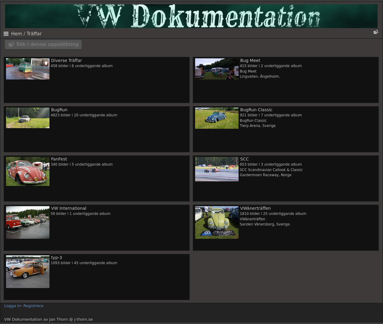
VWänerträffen (255, 208)
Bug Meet (250, 60)
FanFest (59, 159)
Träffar (34, 34)
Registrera (33, 305)
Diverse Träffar (66, 60)
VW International (68, 208)
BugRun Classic (256, 109)
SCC (244, 159)
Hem (16, 34)
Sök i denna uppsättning (47, 44)
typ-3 (56, 257)
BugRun (59, 109)
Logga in (12, 305)
